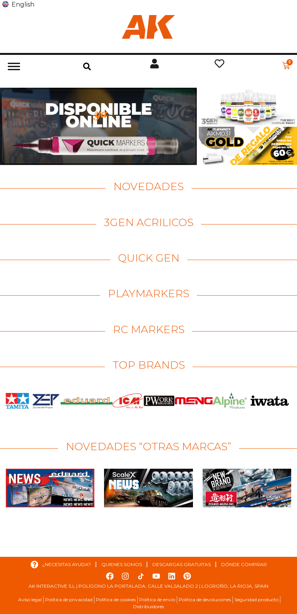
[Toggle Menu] (14, 66)
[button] (87, 66)
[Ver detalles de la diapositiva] (98, 126)
